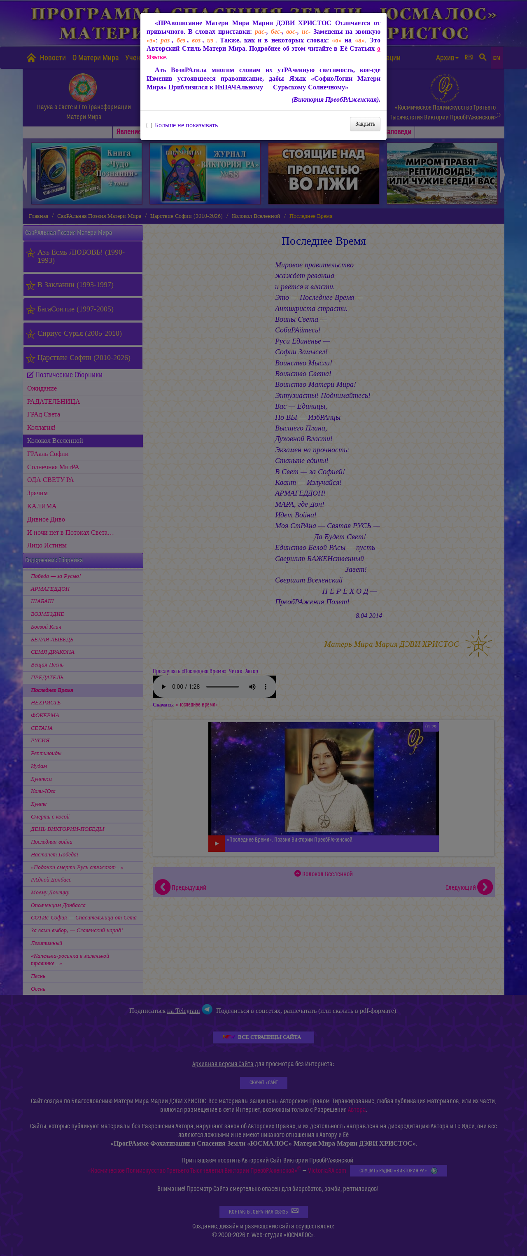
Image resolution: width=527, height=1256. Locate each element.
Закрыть (365, 124)
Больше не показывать (182, 125)
